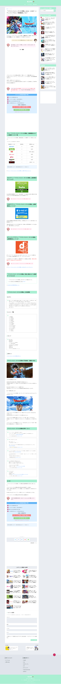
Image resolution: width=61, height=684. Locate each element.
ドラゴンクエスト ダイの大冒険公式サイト (14, 356)
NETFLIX (24, 671)
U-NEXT (24, 281)
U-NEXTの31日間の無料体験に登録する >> (22, 109)
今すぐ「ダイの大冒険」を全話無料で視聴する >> (21, 515)
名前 (8, 624)
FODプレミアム (25, 664)
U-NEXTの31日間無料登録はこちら (13, 285)
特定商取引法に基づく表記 (36, 680)
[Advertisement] (22, 123)
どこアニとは (29, 4)
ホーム (25, 4)
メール (8, 628)
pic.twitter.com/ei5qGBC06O (19, 434)
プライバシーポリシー (30, 681)
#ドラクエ (13, 474)
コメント (8, 617)
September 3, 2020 (19, 447)
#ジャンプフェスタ (26, 474)
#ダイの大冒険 (22, 474)
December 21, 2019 (18, 457)
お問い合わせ (35, 4)
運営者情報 (25, 680)
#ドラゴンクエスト (17, 474)
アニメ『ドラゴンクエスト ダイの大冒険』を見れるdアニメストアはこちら (20, 267)
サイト (8, 632)
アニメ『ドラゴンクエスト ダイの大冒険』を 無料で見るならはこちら (19, 170)
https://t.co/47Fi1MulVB (12, 445)
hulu (24, 662)
